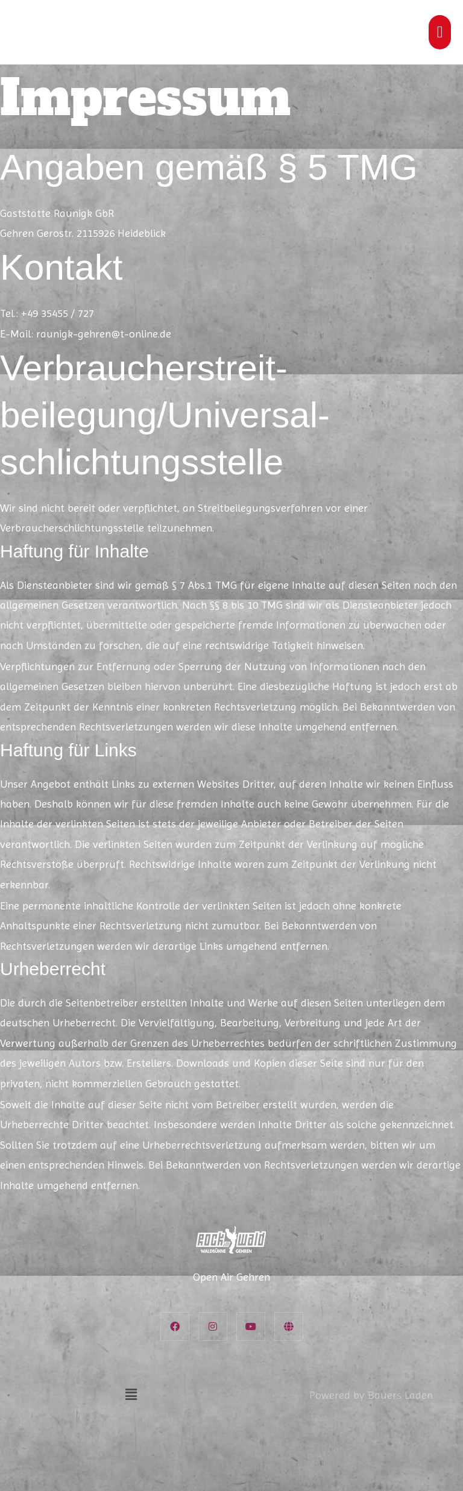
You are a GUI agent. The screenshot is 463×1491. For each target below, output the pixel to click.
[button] (131, 1394)
